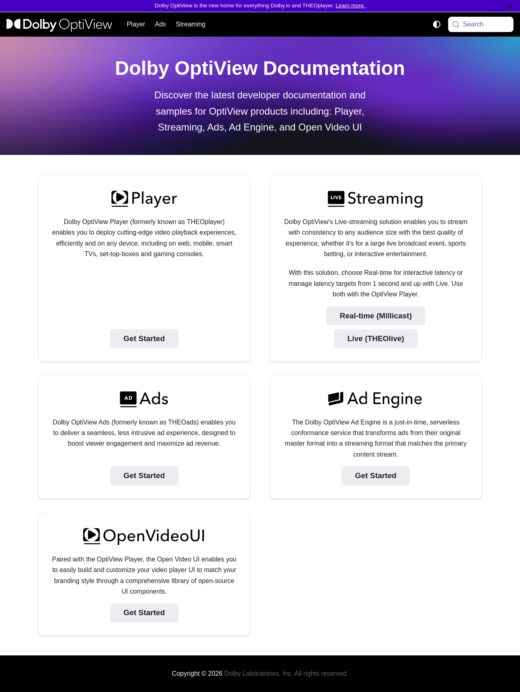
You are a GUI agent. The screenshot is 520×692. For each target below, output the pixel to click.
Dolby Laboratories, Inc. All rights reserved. (286, 673)
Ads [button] (160, 24)
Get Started (144, 338)
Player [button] (136, 24)
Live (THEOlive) (375, 338)
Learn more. (350, 5)
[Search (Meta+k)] (481, 24)
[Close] (510, 6)
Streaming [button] (191, 24)
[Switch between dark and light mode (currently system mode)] (436, 24)
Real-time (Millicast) (376, 315)
